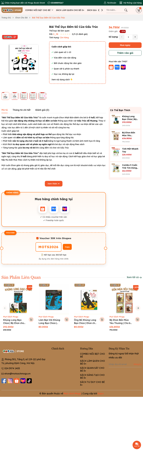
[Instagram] (10, 380)
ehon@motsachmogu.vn (17, 373)
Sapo (101, 393)
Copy (67, 247)
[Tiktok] (29, 380)
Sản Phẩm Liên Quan (21, 277)
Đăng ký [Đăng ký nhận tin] (138, 364)
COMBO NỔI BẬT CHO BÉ (39, 10)
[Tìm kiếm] (126, 10)
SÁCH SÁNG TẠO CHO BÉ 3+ (92, 376)
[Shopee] (16, 380)
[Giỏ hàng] (139, 10)
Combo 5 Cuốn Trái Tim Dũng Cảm (129, 168)
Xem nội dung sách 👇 (62, 79)
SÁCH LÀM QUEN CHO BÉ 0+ (70, 10)
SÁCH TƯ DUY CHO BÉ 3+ (92, 383)
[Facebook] (3, 380)
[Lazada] (22, 380)
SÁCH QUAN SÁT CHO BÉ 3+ (92, 369)
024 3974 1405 (12, 368)
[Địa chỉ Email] (125, 364)
